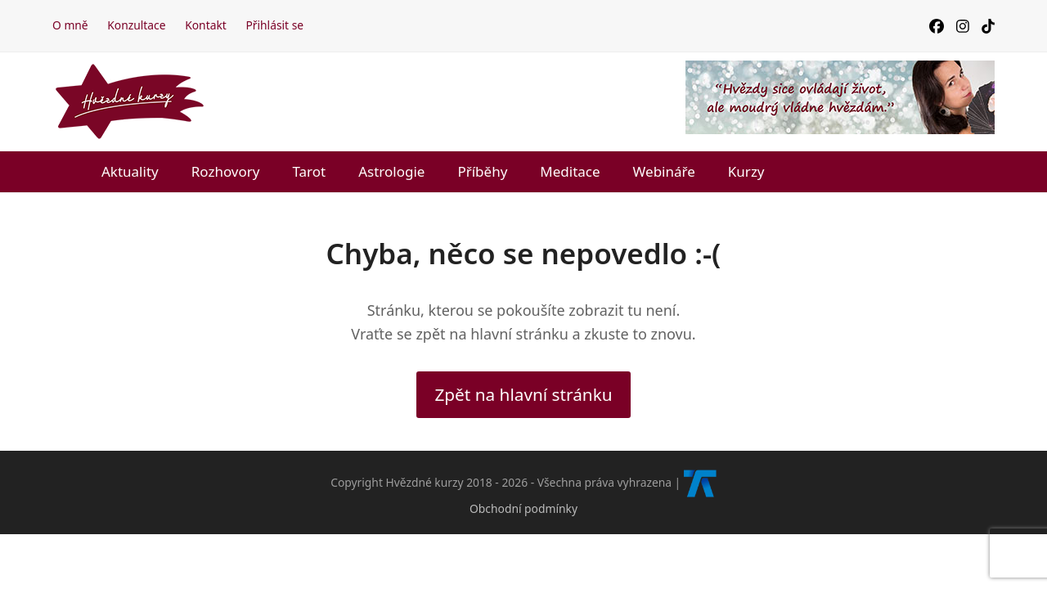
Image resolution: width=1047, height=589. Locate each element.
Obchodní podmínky (523, 508)
